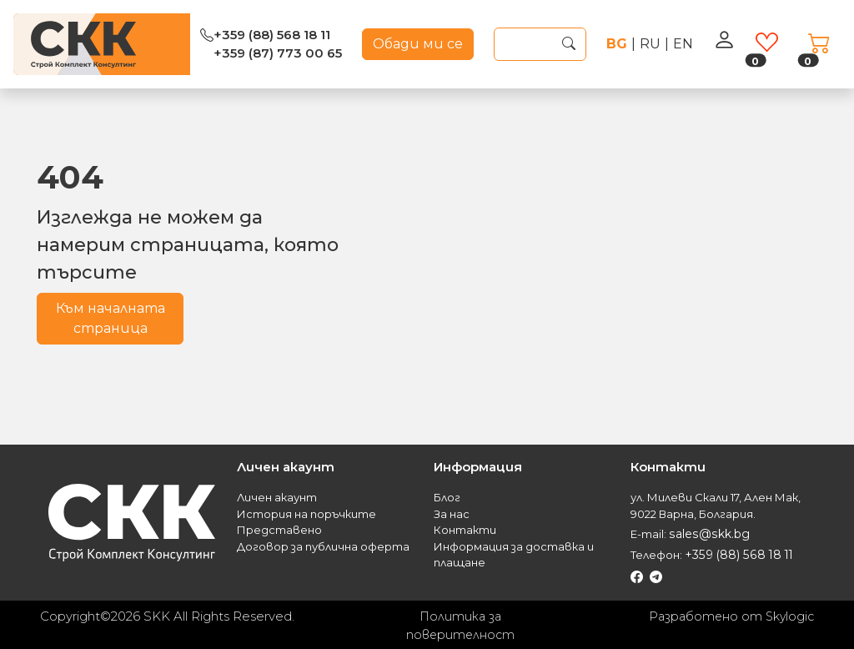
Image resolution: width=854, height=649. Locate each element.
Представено (279, 529)
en (683, 44)
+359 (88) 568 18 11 (272, 35)
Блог (447, 497)
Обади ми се (418, 44)
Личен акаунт (277, 497)
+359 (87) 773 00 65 (278, 53)
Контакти (465, 529)
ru (650, 44)
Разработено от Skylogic (728, 613)
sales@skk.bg (706, 533)
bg (616, 44)
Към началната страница (110, 318)
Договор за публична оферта (323, 546)
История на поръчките (306, 514)
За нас (452, 514)
